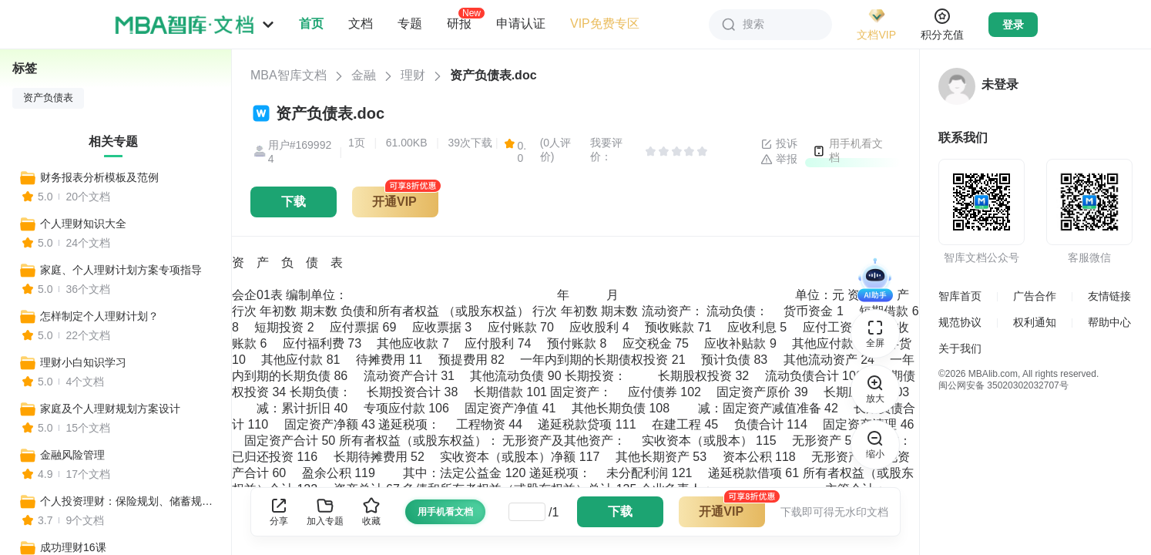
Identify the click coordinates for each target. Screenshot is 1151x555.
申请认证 (520, 23)
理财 (413, 75)
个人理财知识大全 (83, 223)
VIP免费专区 (604, 23)
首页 (311, 23)
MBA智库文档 (288, 75)
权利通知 (1034, 322)
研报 (459, 23)
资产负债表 (48, 97)
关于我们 (960, 348)
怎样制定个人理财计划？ (99, 316)
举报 (778, 159)
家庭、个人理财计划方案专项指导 (121, 270)
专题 (410, 23)
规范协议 (960, 322)
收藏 (371, 511)
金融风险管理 (72, 455)
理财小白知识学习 (83, 362)
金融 (363, 75)
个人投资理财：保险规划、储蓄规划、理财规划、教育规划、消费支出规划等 (128, 501)
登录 (1013, 24)
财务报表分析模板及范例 (99, 177)
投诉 (778, 144)
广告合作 (1034, 296)
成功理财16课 (73, 547)
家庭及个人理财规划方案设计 (110, 408)
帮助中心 (1109, 322)
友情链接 (1109, 296)
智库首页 (960, 296)
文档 (360, 23)
